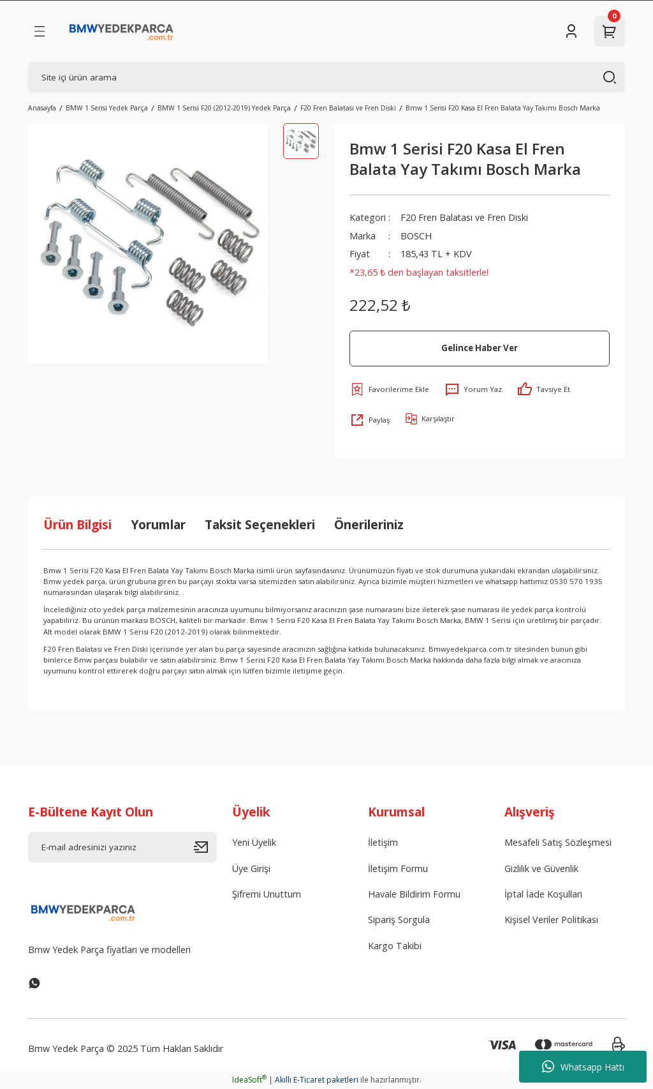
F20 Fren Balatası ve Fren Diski (464, 217)
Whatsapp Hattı (583, 1067)
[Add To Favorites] (389, 389)
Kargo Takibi (395, 946)
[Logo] (121, 31)
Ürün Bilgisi (77, 524)
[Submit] (205, 847)
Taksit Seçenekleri (260, 524)
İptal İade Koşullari (543, 894)
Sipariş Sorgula (399, 919)
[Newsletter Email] (122, 847)
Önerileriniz (369, 524)
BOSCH (416, 236)
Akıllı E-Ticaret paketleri (316, 1079)
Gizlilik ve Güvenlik (541, 868)
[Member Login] (571, 31)
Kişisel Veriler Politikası (551, 919)
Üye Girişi (251, 868)
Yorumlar (158, 524)
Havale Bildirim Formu (414, 894)
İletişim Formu (398, 868)
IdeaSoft (249, 1079)
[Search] (326, 77)
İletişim (383, 842)
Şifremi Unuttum (266, 894)
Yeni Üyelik (254, 842)
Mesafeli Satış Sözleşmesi (558, 842)
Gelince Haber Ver (479, 348)
